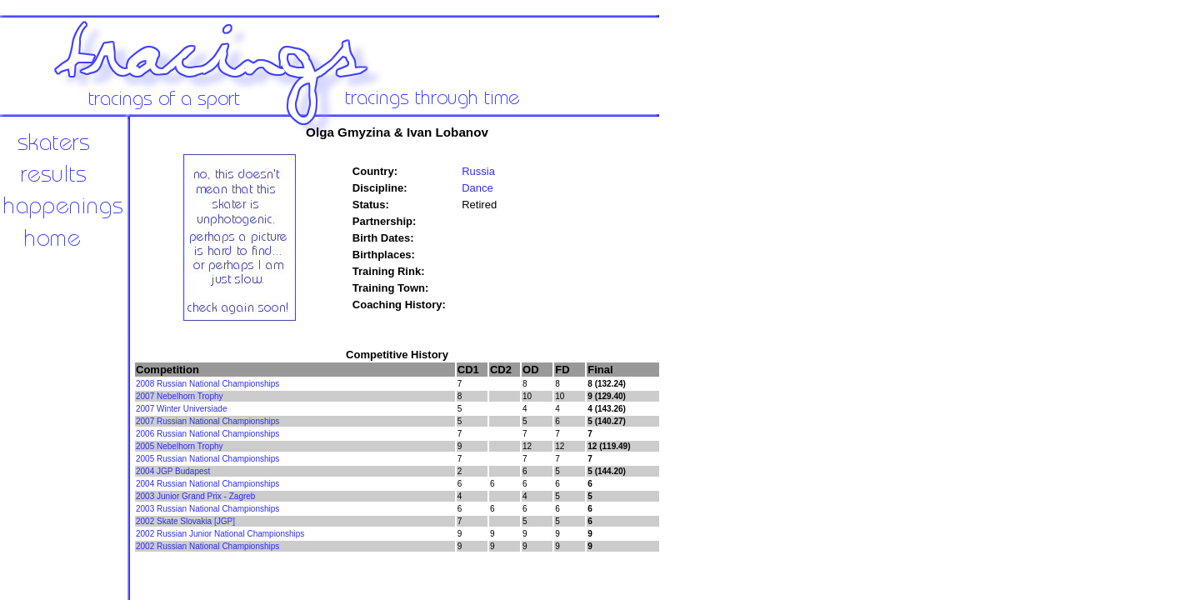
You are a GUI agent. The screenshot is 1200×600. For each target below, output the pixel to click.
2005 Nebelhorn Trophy (179, 446)
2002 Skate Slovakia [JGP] (185, 521)
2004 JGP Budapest (173, 471)
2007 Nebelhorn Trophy (179, 396)
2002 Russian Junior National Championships (220, 533)
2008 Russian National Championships (207, 383)
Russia (478, 171)
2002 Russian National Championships (207, 546)
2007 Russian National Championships (207, 421)
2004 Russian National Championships (207, 483)
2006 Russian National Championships (207, 433)
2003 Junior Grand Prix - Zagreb (195, 496)
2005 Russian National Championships (207, 458)
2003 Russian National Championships (207, 508)
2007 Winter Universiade (182, 408)
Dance (477, 188)
